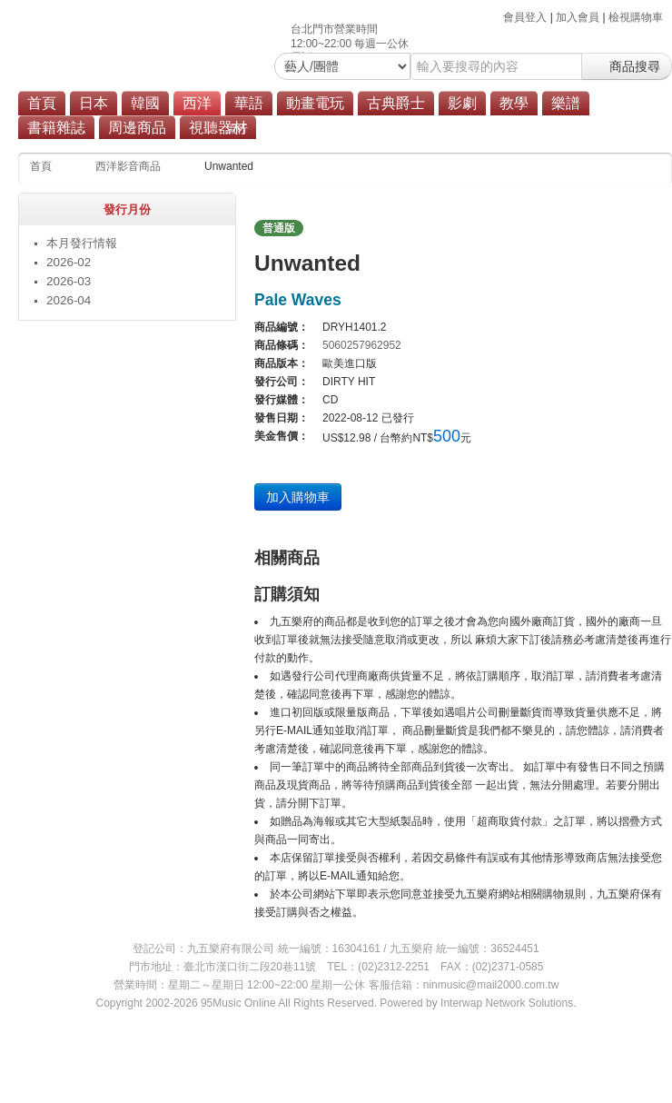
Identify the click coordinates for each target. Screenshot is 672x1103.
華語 (248, 103)
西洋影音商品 (128, 166)
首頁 (41, 103)
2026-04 (68, 300)
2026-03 (68, 281)
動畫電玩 (315, 103)
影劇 (462, 103)
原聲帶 (364, 129)
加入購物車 (298, 497)
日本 (93, 103)
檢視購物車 (635, 17)
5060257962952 (361, 345)
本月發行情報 (81, 243)
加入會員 (577, 17)
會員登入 (525, 17)
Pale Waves (297, 300)
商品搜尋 (626, 66)
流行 (237, 129)
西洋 (197, 103)
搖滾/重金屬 (298, 129)
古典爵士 (396, 103)
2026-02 (68, 262)
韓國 (145, 103)
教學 (514, 103)
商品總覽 (424, 129)
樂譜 (565, 103)
